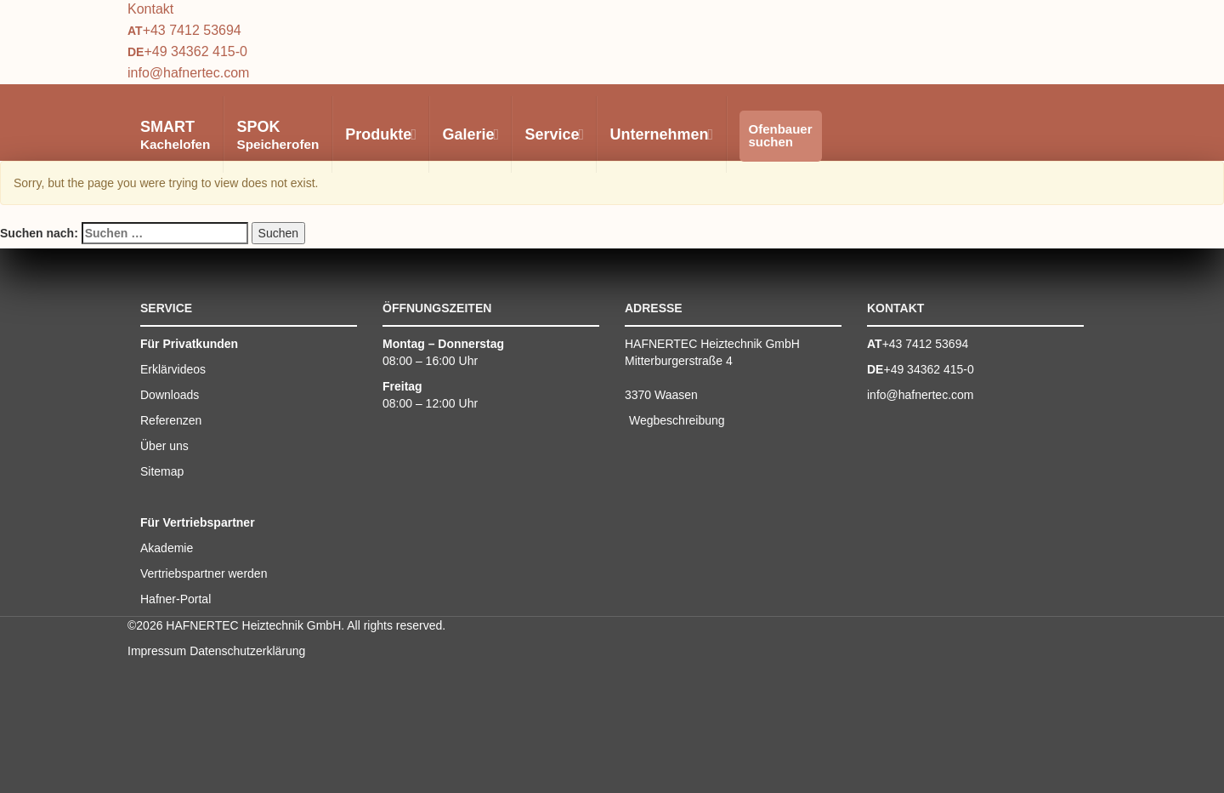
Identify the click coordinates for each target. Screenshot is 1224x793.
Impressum (157, 651)
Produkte (380, 134)
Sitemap (162, 471)
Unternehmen (660, 134)
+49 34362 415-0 (195, 51)
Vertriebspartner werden (203, 573)
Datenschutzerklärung (247, 651)
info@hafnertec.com (188, 73)
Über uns (164, 446)
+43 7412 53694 (192, 30)
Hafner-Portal (175, 599)
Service (553, 134)
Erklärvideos (173, 369)
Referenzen (170, 420)
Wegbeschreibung (677, 420)
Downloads (169, 395)
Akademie (166, 548)
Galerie (469, 134)
